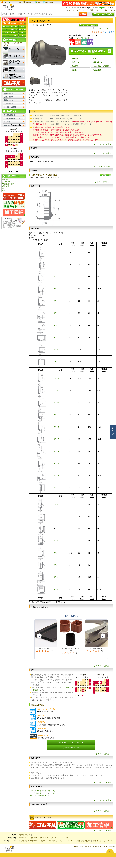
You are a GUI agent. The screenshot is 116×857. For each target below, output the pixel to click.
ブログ (38, 2)
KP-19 (56, 541)
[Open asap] (110, 852)
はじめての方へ (15, 2)
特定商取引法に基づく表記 (48, 841)
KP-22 (56, 577)
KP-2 (55, 253)
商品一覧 (75, 58)
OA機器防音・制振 (8, 184)
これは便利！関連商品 (101, 66)
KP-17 (56, 517)
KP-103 (56, 403)
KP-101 (56, 349)
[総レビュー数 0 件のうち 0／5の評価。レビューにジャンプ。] (102, 31)
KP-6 (55, 301)
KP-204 (56, 415)
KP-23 (56, 589)
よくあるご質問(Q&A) (83, 841)
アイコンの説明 (83, 38)
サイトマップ (108, 841)
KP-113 (56, 361)
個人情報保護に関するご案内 (28, 841)
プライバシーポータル (67, 841)
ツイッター (48, 2)
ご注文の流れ (23, 838)
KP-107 (56, 439)
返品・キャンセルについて (59, 838)
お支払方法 (33, 838)
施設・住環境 (6, 186)
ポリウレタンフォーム (9, 182)
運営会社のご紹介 (24, 835)
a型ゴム (4, 188)
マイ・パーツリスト (102, 10)
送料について (44, 838)
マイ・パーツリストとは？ (103, 28)
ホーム (4, 2)
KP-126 (56, 475)
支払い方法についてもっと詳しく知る (71, 742)
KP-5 (55, 289)
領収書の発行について (71, 748)
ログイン (71, 10)
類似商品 (75, 66)
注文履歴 (90, 10)
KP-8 (55, 325)
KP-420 (56, 379)
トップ (31, 791)
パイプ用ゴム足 (49, 791)
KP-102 (56, 391)
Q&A (113, 10)
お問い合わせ (98, 62)
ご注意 (74, 70)
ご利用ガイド (29, 3)
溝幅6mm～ (5, 180)
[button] (39, 635)
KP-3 (55, 265)
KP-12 (56, 337)
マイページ (80, 10)
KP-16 (56, 505)
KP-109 (56, 427)
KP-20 (56, 553)
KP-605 (56, 451)
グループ (32, 796)
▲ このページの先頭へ (102, 144)
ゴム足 (38, 791)
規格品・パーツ (42, 793)
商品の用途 (97, 70)
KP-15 (56, 487)
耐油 (3, 190)
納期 (94, 58)
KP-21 (56, 565)
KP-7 (55, 313)
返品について (77, 62)
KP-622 (56, 463)
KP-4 (55, 277)
